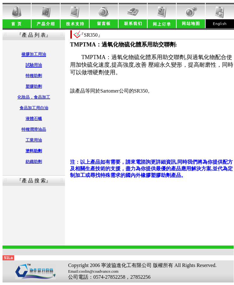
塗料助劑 (34, 151)
